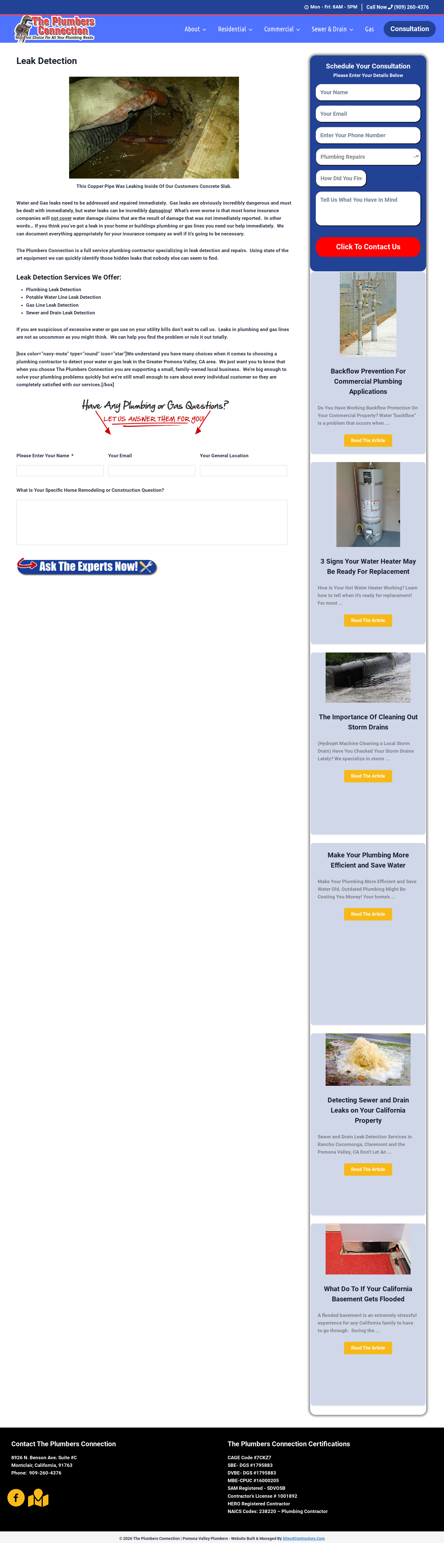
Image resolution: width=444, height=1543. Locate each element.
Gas (369, 29)
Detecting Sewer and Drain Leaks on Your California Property (368, 1108)
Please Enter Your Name (45, 455)
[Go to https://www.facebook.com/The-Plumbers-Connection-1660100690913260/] (16, 1495)
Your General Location (224, 455)
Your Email (120, 455)
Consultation (409, 29)
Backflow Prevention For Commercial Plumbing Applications (368, 379)
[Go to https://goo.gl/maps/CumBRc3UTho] (37, 1495)
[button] (368, 438)
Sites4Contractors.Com (304, 1536)
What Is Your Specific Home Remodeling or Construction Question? (90, 490)
